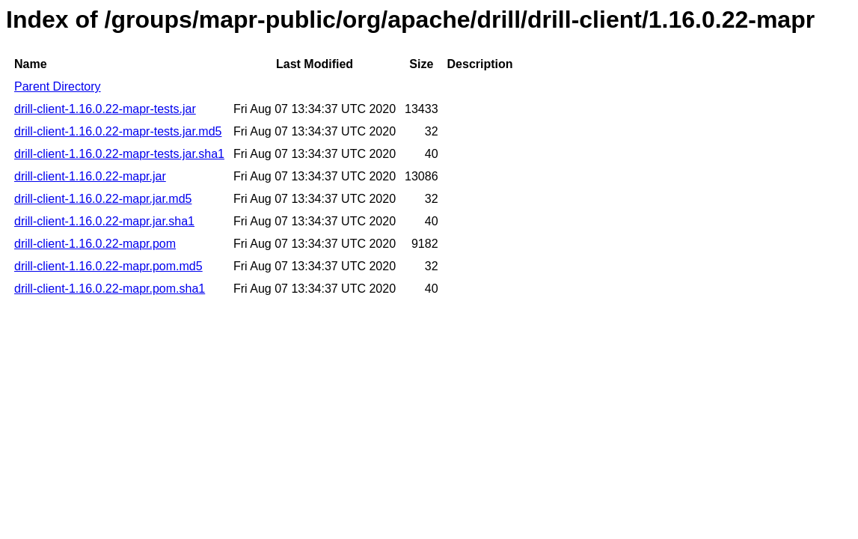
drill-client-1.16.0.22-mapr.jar (90, 176)
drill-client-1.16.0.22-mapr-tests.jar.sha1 (119, 153)
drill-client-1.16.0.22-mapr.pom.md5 (108, 266)
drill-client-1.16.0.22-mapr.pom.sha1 (109, 288)
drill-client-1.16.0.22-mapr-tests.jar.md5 (117, 131)
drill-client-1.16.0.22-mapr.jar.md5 (102, 198)
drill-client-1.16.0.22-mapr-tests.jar (105, 109)
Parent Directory (57, 86)
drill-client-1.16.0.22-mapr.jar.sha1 (104, 221)
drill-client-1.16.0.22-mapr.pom (95, 243)
